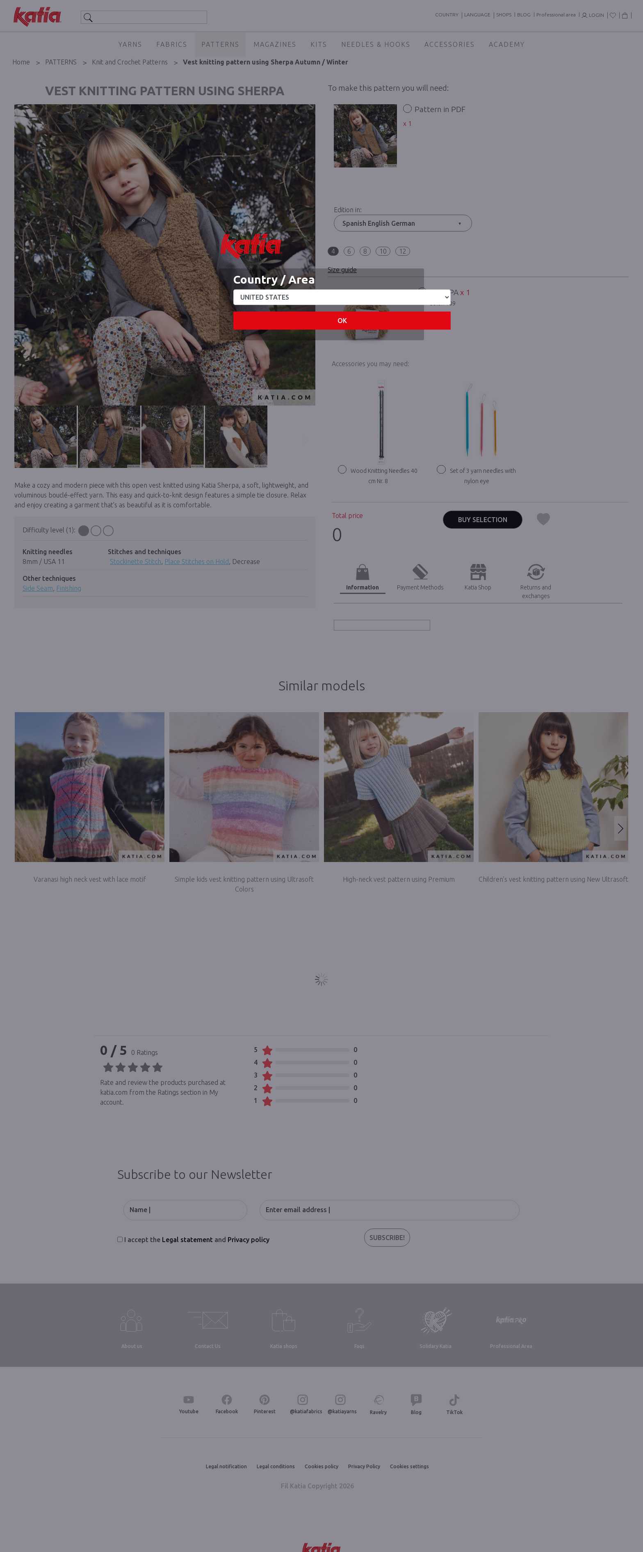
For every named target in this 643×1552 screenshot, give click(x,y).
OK (342, 320)
